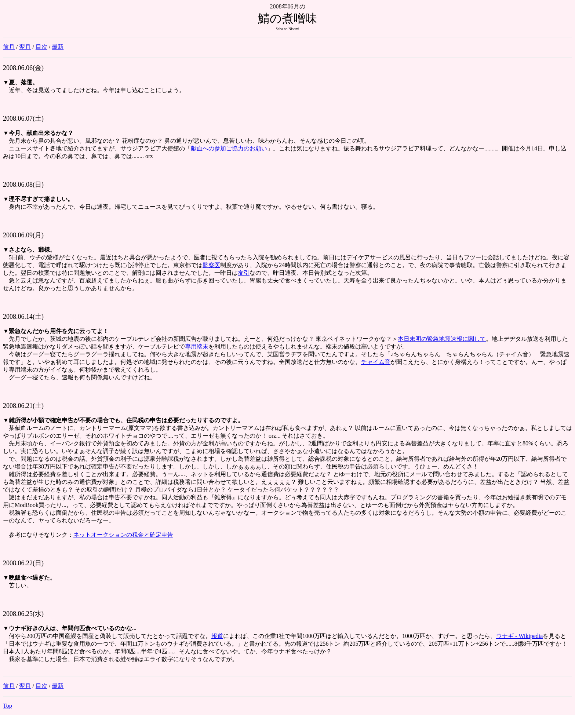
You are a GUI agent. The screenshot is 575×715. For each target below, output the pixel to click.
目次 (41, 47)
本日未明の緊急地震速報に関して (442, 339)
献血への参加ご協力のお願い (229, 148)
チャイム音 (375, 362)
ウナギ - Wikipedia (519, 636)
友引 (244, 273)
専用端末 (196, 346)
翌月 (25, 47)
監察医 (211, 265)
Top (7, 706)
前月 (9, 47)
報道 (217, 636)
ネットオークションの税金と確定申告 (123, 535)
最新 (57, 47)
